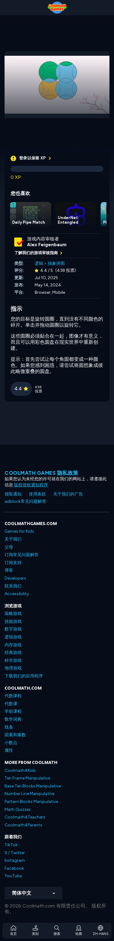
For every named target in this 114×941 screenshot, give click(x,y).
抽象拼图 (56, 263)
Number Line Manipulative (29, 793)
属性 (9, 750)
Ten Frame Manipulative (27, 778)
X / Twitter (15, 852)
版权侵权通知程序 (31, 485)
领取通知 (13, 494)
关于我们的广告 (68, 494)
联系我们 (13, 586)
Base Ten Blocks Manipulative (33, 786)
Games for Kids (19, 531)
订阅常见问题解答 (22, 554)
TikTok (11, 844)
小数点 (11, 742)
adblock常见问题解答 (25, 501)
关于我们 (13, 539)
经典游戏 (13, 652)
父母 (9, 547)
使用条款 (37, 494)
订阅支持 (13, 562)
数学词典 (13, 719)
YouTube (13, 876)
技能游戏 (13, 621)
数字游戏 (13, 629)
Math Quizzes (18, 809)
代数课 (11, 703)
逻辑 (39, 263)
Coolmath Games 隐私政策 (41, 473)
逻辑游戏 (13, 637)
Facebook (14, 868)
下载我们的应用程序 (24, 676)
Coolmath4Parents (23, 825)
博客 (9, 570)
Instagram (15, 860)
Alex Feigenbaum (47, 244)
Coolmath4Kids (20, 770)
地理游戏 (13, 668)
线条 (9, 727)
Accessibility (17, 593)
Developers (15, 578)
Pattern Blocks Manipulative (31, 801)
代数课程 (13, 695)
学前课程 (13, 711)
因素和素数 (15, 734)
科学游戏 (13, 660)
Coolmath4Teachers (25, 817)
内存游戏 (13, 645)
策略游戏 (13, 613)
